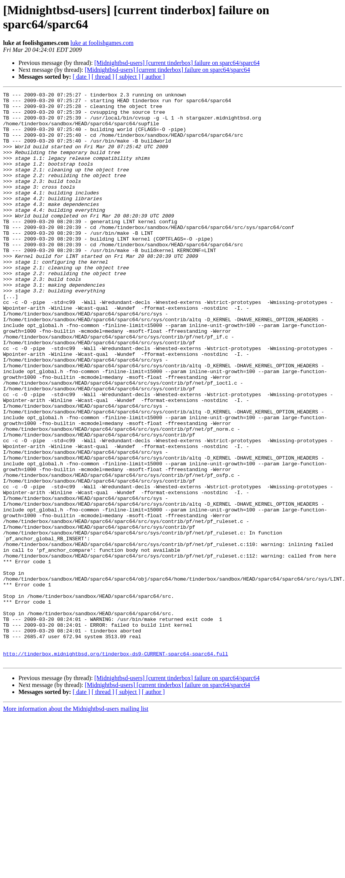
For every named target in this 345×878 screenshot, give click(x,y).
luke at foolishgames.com (101, 43)
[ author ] (153, 76)
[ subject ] (128, 76)
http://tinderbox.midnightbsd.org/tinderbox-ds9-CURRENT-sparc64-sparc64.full (115, 766)
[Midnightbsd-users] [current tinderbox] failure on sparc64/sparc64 (177, 63)
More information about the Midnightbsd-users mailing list (75, 823)
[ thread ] (103, 76)
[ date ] (81, 76)
